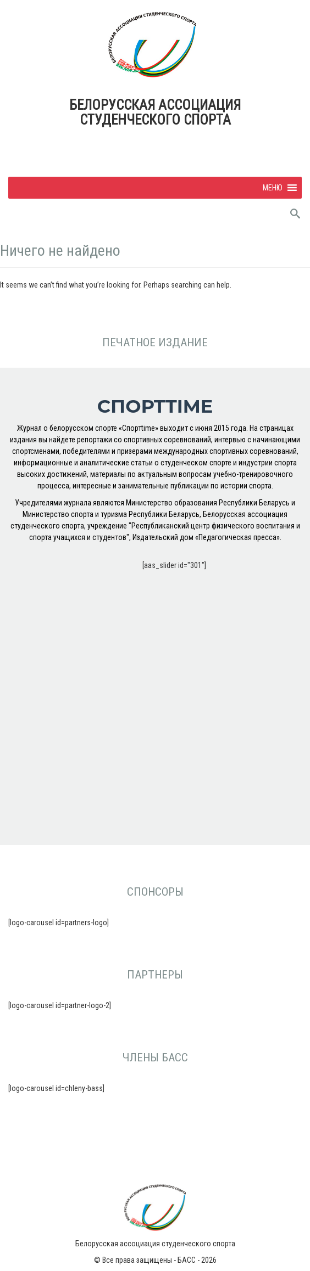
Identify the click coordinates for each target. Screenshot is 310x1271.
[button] (273, 188)
